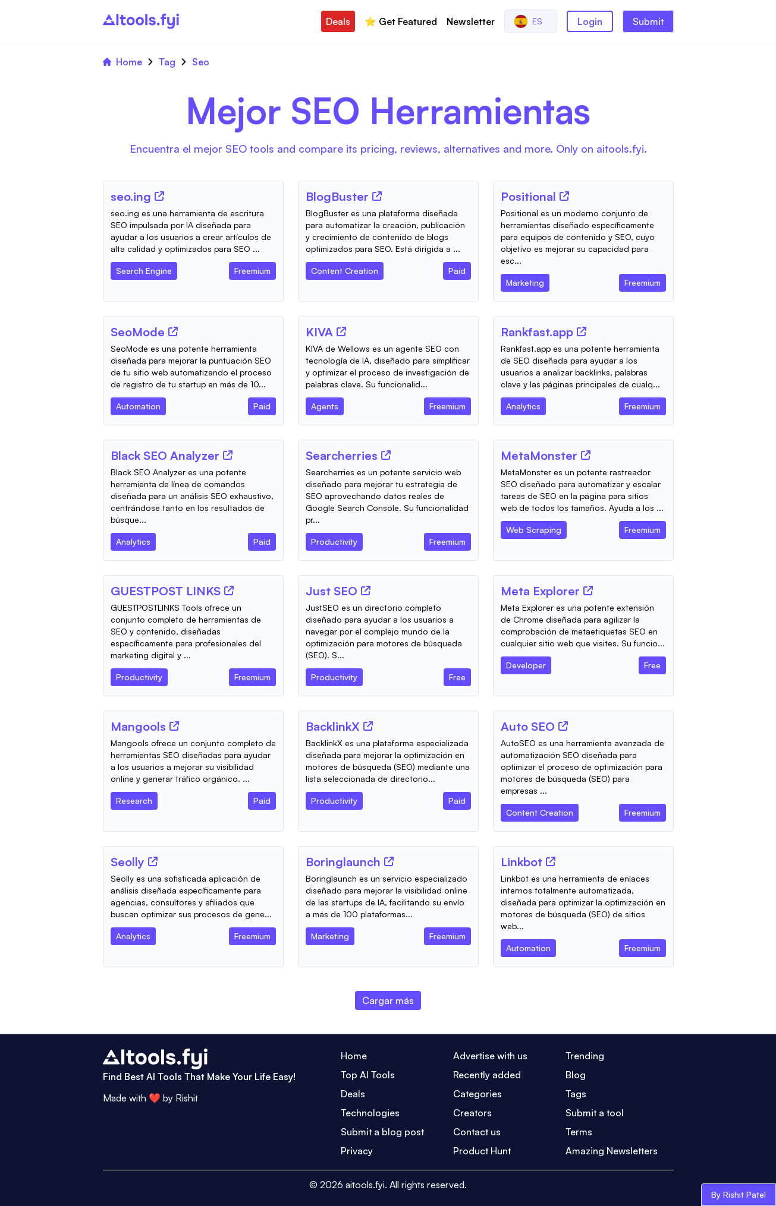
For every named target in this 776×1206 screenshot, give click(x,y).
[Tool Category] (144, 268)
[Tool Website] (159, 196)
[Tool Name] (131, 197)
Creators (472, 1113)
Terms (578, 1132)
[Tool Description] (193, 231)
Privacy (357, 1151)
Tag (167, 62)
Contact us (477, 1132)
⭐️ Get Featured (401, 21)
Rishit (186, 1098)
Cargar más (388, 1000)
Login (589, 21)
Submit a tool (594, 1113)
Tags (575, 1094)
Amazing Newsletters (611, 1151)
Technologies (370, 1113)
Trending (584, 1056)
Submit (648, 21)
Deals (338, 21)
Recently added (487, 1075)
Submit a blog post (382, 1132)
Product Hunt (482, 1151)
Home (122, 62)
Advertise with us (490, 1056)
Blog (575, 1075)
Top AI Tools (368, 1075)
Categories (477, 1094)
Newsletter (471, 21)
